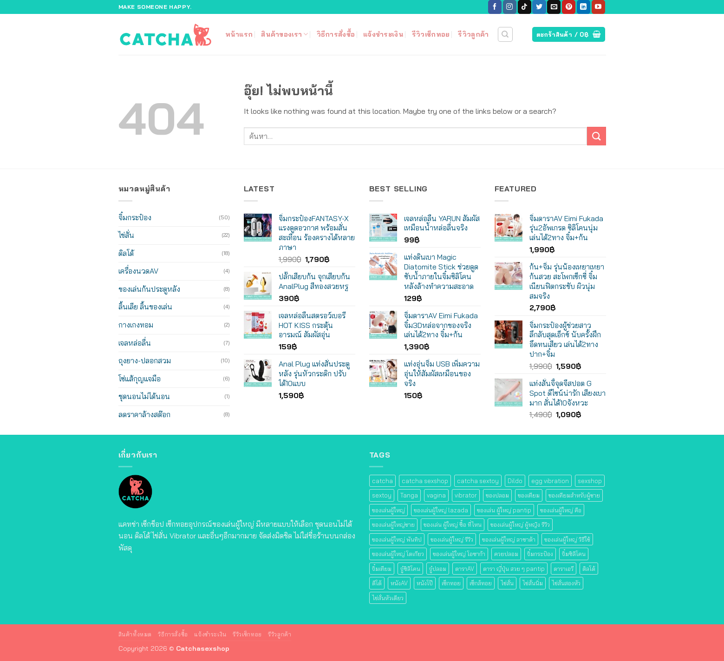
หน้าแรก (239, 34)
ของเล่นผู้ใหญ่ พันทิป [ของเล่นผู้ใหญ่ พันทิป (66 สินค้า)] (397, 539)
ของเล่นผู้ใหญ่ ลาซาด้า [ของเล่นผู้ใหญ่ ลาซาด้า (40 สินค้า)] (508, 539)
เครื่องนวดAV (138, 270)
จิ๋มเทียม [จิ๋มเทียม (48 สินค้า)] (381, 568)
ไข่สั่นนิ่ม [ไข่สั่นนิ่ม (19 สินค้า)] (532, 583)
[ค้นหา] (505, 34)
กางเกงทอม (135, 324)
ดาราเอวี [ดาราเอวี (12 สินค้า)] (564, 568)
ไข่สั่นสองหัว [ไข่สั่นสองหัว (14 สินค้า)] (566, 583)
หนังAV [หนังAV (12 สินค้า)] (399, 583)
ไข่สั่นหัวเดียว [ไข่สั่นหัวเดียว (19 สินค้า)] (388, 598)
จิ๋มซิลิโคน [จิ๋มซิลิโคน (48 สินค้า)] (574, 553)
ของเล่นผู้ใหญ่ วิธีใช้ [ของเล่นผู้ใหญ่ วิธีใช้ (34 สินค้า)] (567, 539)
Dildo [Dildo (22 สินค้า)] (515, 480)
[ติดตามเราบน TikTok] (524, 7)
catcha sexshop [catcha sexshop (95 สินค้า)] (425, 480)
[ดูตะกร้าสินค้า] (568, 34)
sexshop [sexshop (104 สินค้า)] (590, 480)
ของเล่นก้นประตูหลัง (149, 289)
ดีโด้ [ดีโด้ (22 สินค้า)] (377, 583)
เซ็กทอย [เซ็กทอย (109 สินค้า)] (451, 583)
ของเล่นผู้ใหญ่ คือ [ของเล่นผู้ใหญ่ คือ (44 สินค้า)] (560, 510)
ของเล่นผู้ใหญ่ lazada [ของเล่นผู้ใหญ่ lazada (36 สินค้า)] (441, 510)
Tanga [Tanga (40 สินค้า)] (409, 495)
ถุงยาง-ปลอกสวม (144, 360)
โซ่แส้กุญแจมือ (139, 378)
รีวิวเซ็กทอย (431, 34)
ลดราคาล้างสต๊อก (144, 414)
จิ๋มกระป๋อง (134, 217)
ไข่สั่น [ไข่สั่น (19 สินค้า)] (507, 583)
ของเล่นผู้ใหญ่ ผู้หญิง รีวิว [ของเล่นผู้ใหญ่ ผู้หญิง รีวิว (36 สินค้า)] (520, 524)
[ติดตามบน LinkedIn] (583, 7)
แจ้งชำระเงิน (383, 34)
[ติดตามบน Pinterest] (568, 7)
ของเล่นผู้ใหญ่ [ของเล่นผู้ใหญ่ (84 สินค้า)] (388, 510)
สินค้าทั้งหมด (135, 634)
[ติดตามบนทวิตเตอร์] (539, 7)
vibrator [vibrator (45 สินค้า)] (466, 495)
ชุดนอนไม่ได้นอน (144, 396)
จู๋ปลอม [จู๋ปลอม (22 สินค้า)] (437, 568)
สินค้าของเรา (284, 34)
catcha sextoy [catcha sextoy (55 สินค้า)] (478, 480)
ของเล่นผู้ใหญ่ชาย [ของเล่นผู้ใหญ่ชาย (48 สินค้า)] (393, 524)
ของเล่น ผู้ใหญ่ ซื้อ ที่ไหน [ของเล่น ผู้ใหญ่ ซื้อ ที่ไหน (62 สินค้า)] (453, 524)
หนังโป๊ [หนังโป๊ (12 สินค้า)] (425, 583)
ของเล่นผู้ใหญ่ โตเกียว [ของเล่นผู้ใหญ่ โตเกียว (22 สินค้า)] (398, 553)
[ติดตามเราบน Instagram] (509, 7)
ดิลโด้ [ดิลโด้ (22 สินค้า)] (588, 568)
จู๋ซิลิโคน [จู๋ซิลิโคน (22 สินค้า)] (410, 568)
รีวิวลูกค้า (473, 34)
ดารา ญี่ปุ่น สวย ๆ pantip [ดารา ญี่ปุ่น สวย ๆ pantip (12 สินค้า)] (514, 568)
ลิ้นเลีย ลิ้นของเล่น (145, 306)
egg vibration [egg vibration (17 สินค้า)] (550, 480)
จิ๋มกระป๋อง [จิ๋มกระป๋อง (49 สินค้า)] (540, 553)
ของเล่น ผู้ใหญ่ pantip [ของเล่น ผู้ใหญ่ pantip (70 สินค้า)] (504, 510)
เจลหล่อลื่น (134, 342)
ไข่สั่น (126, 235)
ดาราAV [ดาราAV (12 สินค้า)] (464, 568)
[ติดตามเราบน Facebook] (495, 7)
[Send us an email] (554, 7)
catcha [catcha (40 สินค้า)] (382, 480)
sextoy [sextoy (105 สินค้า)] (381, 495)
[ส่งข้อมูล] (596, 136)
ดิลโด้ (126, 253)
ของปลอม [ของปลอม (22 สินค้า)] (497, 495)
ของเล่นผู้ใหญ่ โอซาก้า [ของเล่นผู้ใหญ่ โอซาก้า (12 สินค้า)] (459, 553)
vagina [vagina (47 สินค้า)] (436, 495)
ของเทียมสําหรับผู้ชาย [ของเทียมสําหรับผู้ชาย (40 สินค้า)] (574, 495)
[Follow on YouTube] (598, 7)
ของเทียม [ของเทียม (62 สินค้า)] (529, 495)
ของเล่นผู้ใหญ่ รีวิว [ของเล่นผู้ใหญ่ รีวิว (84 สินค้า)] (451, 539)
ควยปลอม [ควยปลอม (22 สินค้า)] (506, 553)
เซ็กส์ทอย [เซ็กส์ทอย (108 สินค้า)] (481, 583)
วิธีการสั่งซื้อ (336, 34)
